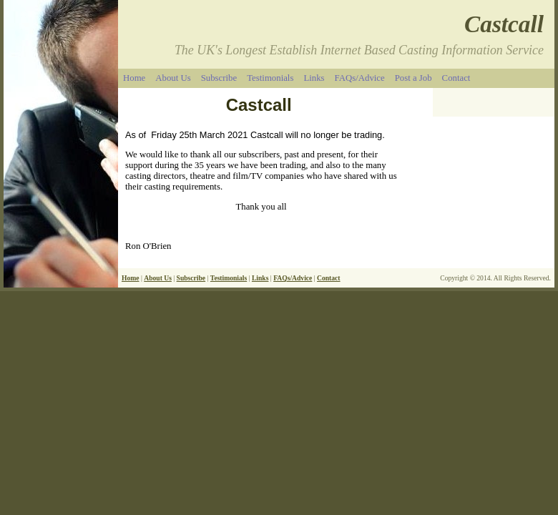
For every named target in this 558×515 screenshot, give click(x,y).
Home (134, 78)
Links (313, 78)
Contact (456, 78)
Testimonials (270, 78)
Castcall (504, 24)
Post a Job (413, 78)
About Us (172, 78)
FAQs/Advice (360, 78)
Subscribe (219, 78)
